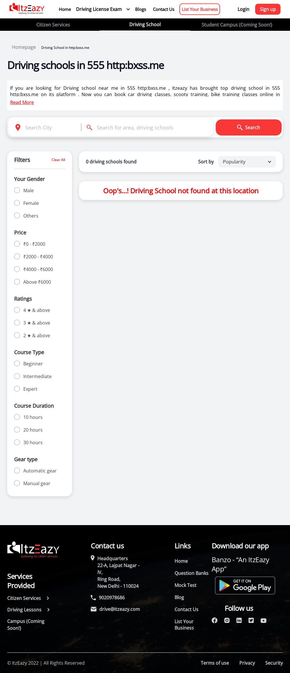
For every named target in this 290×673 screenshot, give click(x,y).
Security (274, 663)
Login (243, 9)
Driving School (145, 24)
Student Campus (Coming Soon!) (237, 25)
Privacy (247, 663)
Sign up (268, 9)
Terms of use (215, 663)
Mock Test (185, 585)
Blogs (140, 9)
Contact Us (163, 9)
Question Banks (192, 573)
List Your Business (200, 9)
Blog (179, 597)
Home (65, 9)
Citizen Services (53, 25)
